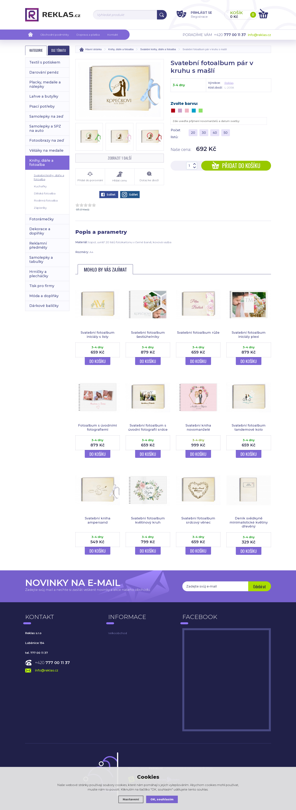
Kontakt (112, 34)
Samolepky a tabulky (41, 259)
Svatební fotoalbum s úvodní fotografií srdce (148, 427)
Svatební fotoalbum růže (198, 332)
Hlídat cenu (119, 177)
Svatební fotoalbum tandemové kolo (248, 427)
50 (226, 133)
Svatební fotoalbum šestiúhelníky (148, 334)
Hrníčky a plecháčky (38, 274)
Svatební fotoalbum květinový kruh (148, 520)
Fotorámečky (41, 219)
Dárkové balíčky (44, 306)
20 (193, 133)
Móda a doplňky (44, 296)
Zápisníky (40, 208)
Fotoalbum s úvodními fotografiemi (97, 427)
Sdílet (108, 194)
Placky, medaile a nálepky (45, 84)
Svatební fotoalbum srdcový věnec (198, 520)
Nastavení (131, 799)
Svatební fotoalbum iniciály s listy (97, 334)
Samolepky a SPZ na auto (45, 128)
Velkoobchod (117, 633)
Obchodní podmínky (54, 34)
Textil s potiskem (44, 62)
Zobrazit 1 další (119, 158)
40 (215, 133)
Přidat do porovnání (90, 177)
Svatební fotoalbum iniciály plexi (248, 334)
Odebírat (259, 587)
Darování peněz (44, 72)
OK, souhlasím (162, 799)
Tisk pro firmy (41, 286)
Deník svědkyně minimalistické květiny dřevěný (248, 522)
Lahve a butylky (43, 96)
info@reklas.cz (259, 35)
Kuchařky (40, 186)
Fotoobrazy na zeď (46, 140)
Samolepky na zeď (46, 116)
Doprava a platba (88, 34)
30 (204, 133)
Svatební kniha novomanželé (198, 427)
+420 (52, 662)
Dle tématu (58, 50)
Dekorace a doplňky (39, 231)
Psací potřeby (42, 106)
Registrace (197, 16)
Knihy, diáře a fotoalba (41, 162)
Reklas (228, 83)
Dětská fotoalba (44, 193)
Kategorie (36, 50)
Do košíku (97, 361)
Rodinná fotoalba (46, 200)
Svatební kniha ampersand (98, 520)
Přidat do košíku (236, 166)
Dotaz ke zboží (149, 177)
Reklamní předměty (38, 245)
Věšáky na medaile (46, 150)
